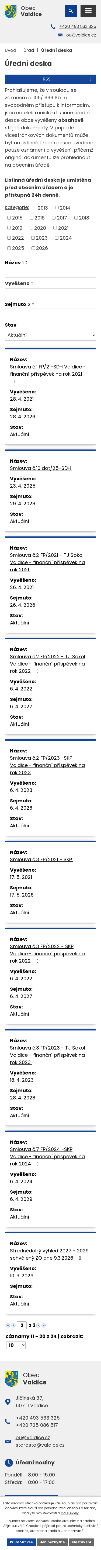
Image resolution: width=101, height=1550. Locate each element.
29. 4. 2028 (22, 503)
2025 (18, 248)
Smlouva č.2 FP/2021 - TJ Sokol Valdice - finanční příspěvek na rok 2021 (47, 562)
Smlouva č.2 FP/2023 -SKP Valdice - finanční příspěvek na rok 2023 (47, 765)
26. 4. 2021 (22, 587)
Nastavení (81, 1542)
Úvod (10, 50)
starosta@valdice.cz (40, 1445)
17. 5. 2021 (21, 877)
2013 (43, 207)
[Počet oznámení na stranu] (16, 1345)
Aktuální (19, 434)
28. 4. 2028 (22, 1097)
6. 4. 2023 (21, 790)
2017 (62, 217)
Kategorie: (17, 207)
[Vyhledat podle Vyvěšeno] (50, 293)
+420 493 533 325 (77, 26)
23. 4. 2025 (23, 485)
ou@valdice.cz (81, 35)
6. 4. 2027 (21, 706)
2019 (17, 227)
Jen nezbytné (52, 1542)
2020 (40, 227)
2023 (42, 238)
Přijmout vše (21, 1542)
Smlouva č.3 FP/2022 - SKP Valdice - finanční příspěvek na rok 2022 (47, 953)
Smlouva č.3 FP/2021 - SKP (46, 859)
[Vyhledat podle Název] (50, 272)
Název (14, 262)
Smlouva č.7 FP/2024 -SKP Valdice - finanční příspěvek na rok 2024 (47, 1156)
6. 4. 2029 (21, 1199)
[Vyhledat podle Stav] (50, 335)
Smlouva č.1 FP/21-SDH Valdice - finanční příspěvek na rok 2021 (48, 373)
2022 (18, 238)
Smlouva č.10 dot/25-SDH (45, 468)
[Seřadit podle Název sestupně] (27, 263)
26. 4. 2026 (22, 605)
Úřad (28, 50)
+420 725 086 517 (37, 1425)
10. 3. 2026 (21, 1275)
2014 (65, 207)
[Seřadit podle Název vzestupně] (27, 261)
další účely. (70, 1513)
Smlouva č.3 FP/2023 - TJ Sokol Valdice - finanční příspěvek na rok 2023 (47, 1055)
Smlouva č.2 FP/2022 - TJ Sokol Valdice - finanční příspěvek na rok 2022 (47, 663)
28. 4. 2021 (22, 399)
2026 (42, 248)
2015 (17, 217)
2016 (39, 217)
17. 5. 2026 (22, 894)
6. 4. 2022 (21, 688)
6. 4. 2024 (21, 1181)
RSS (68, 79)
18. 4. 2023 (22, 1080)
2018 (84, 217)
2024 (66, 238)
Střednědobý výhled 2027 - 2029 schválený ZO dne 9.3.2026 (49, 1254)
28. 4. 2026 (22, 416)
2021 (63, 227)
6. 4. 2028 (21, 808)
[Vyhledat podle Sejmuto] (50, 314)
